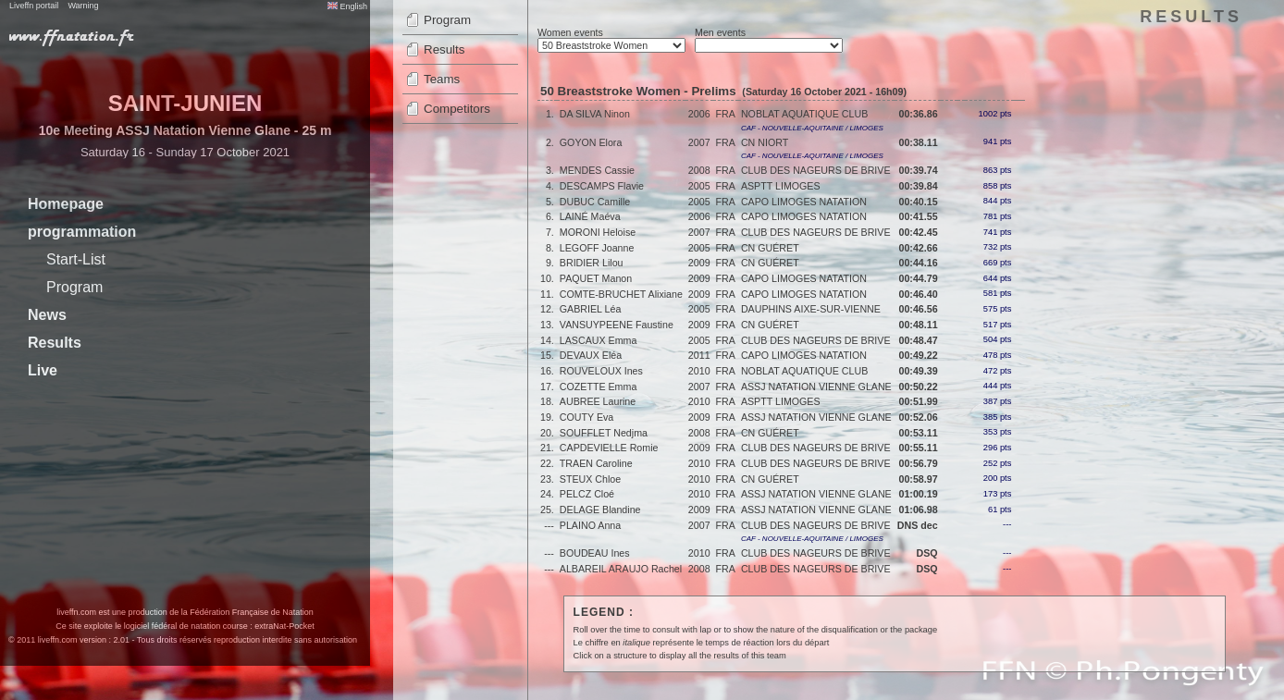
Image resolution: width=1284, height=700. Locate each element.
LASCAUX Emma (598, 340)
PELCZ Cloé (587, 493)
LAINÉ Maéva (590, 216)
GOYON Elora (591, 142)
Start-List (75, 259)
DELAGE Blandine (600, 509)
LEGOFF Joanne (597, 247)
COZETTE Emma (598, 386)
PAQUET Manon (596, 278)
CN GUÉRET (770, 247)
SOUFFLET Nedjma (604, 432)
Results (54, 342)
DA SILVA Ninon (595, 113)
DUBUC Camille (595, 201)
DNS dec (917, 525)
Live (42, 370)
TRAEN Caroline (596, 463)
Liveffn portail (33, 5)
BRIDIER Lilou (591, 262)
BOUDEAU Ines (595, 553)
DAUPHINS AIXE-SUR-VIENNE (811, 308)
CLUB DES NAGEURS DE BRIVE (816, 170)
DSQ (926, 553)
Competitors (457, 109)
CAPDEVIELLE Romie (609, 447)
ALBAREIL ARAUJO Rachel (621, 568)
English (347, 6)
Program (74, 287)
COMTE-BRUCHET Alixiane (621, 294)
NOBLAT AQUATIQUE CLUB (804, 113)
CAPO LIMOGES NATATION (804, 201)
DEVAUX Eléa (591, 355)
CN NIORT (764, 142)
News (47, 315)
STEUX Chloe (590, 479)
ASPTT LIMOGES (781, 185)
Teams (442, 79)
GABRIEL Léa (591, 308)
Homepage (66, 204)
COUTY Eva (586, 417)
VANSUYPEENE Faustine (616, 324)
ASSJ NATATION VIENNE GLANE (816, 386)
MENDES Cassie (597, 170)
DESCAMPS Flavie (602, 185)
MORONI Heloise (598, 232)
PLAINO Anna (590, 525)
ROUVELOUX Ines (601, 370)
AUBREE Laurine (598, 401)
